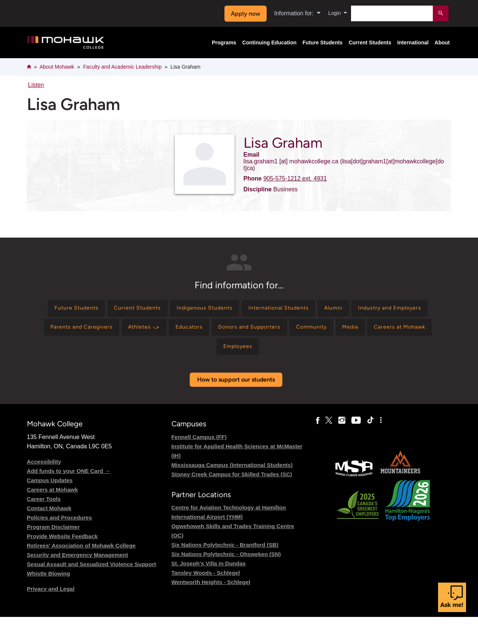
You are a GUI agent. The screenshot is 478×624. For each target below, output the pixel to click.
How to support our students (236, 387)
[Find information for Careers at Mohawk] (230, 352)
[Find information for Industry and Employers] (75, 331)
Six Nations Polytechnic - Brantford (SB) (225, 552)
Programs (224, 43)
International (413, 43)
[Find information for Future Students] (101, 309)
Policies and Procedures (59, 524)
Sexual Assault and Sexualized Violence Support (91, 571)
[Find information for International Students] (326, 309)
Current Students (369, 43)
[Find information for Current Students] (169, 309)
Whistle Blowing (48, 580)
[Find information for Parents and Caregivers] (162, 331)
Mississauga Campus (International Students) (232, 472)
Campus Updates (50, 487)
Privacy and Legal (51, 596)
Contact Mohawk (49, 515)
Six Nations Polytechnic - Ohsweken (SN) (226, 561)
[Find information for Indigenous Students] (243, 309)
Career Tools (44, 506)
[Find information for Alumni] (388, 309)
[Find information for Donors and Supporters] (348, 331)
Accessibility (44, 468)
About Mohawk (57, 67)
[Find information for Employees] (293, 352)
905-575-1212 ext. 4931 (295, 178)
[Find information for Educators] (282, 331)
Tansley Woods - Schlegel (205, 580)
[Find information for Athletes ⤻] (232, 331)
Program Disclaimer (53, 534)
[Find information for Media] (175, 352)
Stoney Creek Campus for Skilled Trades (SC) (231, 481)
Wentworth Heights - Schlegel (210, 589)
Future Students (322, 43)
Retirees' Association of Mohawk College (81, 552)
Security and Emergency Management (77, 562)
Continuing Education (269, 43)
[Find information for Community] (418, 331)
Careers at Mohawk (52, 496)
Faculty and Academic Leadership (122, 67)
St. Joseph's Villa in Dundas (208, 570)
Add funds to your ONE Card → (68, 478)
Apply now (243, 13)
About (442, 43)
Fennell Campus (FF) (199, 444)
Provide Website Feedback (62, 543)
